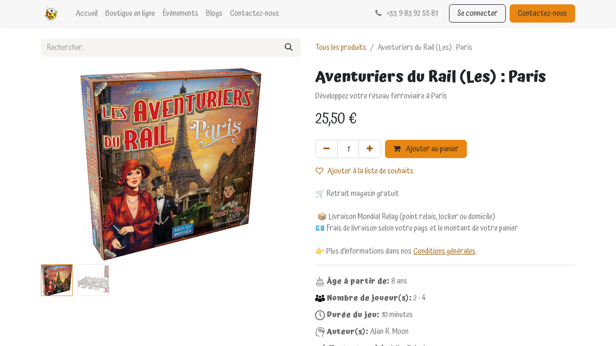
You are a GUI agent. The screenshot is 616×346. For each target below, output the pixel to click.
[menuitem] (87, 13)
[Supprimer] (326, 149)
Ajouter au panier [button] (426, 149)
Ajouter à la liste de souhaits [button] (364, 171)
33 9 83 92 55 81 (405, 13)
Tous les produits (340, 47)
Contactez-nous (542, 13)
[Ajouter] (370, 149)
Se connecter (477, 13)
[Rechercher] (289, 47)
